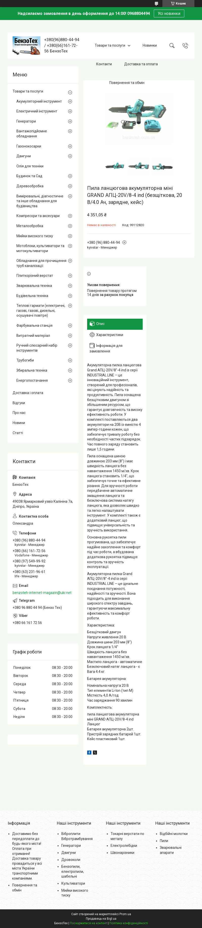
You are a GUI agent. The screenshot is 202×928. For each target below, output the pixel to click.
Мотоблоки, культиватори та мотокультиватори (40, 248)
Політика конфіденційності (128, 923)
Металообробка (29, 226)
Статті (18, 433)
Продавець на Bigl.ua (101, 918)
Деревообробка (29, 186)
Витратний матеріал (33, 336)
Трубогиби (25, 360)
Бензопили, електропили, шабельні (72, 871)
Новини (19, 423)
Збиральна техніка (31, 370)
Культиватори (73, 883)
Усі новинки (169, 13)
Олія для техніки (29, 166)
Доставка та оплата (141, 64)
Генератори (26, 121)
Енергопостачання (32, 380)
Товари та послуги (110, 45)
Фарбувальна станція (34, 325)
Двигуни (23, 156)
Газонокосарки (28, 146)
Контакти (104, 64)
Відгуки (19, 403)
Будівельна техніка (32, 296)
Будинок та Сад (29, 176)
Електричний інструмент (36, 111)
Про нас (19, 413)
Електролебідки (124, 846)
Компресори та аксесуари (38, 216)
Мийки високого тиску (34, 236)
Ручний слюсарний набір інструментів (36, 347)
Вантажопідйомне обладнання (31, 133)
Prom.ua (125, 914)
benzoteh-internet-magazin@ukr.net (42, 593)
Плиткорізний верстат (34, 276)
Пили (164, 841)
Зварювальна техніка (34, 286)
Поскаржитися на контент (88, 923)
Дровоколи (70, 860)
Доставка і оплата (28, 393)
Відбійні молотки (174, 834)
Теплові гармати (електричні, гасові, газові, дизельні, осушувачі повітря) (40, 310)
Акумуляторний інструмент (39, 101)
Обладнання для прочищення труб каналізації (41, 263)
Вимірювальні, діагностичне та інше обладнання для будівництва (39, 201)
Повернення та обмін (126, 83)
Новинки (150, 45)
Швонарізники (122, 853)
